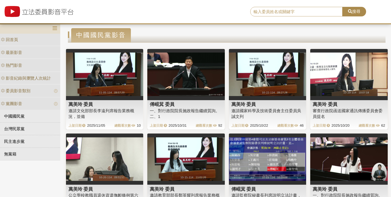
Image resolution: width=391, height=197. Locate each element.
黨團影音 (11, 103)
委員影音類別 (15, 90)
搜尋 (354, 11)
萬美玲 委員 (80, 104)
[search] (296, 12)
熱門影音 (11, 65)
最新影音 (11, 52)
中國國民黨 (14, 116)
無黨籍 (10, 154)
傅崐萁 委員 (162, 104)
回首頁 (9, 39)
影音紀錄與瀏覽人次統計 (26, 78)
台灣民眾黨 (14, 128)
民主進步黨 (14, 141)
